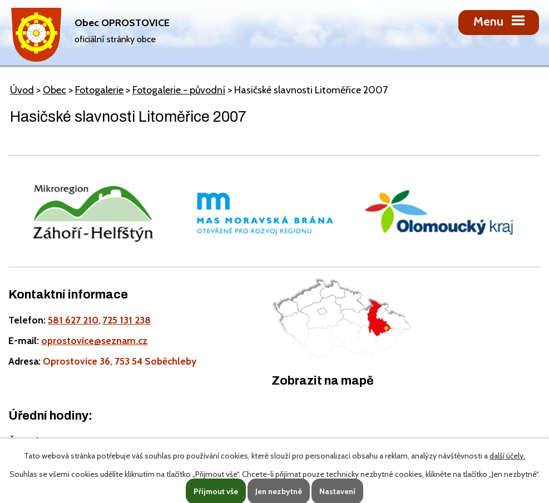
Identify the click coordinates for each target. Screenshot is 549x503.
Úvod (22, 90)
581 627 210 (73, 320)
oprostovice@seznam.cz (94, 340)
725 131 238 (126, 320)
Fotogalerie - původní (178, 90)
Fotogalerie (99, 90)
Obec (54, 90)
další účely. (507, 456)
